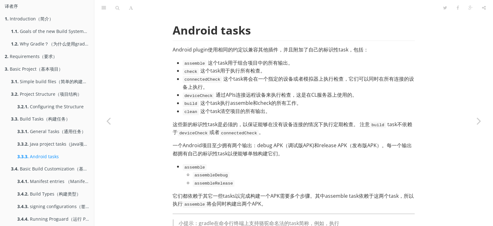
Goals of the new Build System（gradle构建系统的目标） (52, 31)
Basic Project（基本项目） (34, 69)
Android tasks (38, 156)
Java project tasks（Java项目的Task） (55, 144)
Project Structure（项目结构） (46, 94)
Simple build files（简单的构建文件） (52, 81)
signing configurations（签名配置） (55, 206)
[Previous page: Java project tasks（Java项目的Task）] (108, 121)
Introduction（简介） (29, 19)
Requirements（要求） (31, 56)
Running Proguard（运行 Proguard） (55, 219)
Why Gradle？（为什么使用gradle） (52, 44)
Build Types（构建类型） (49, 194)
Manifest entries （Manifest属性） (55, 181)
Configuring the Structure (50, 107)
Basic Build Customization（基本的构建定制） (52, 169)
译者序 (11, 6)
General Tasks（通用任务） (51, 131)
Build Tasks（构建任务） (40, 119)
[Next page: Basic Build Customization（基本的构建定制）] (479, 121)
